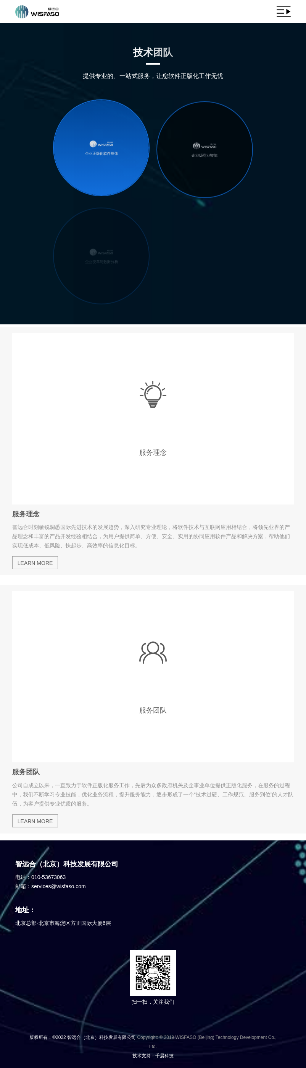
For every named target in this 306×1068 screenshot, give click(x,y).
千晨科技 (164, 1055)
